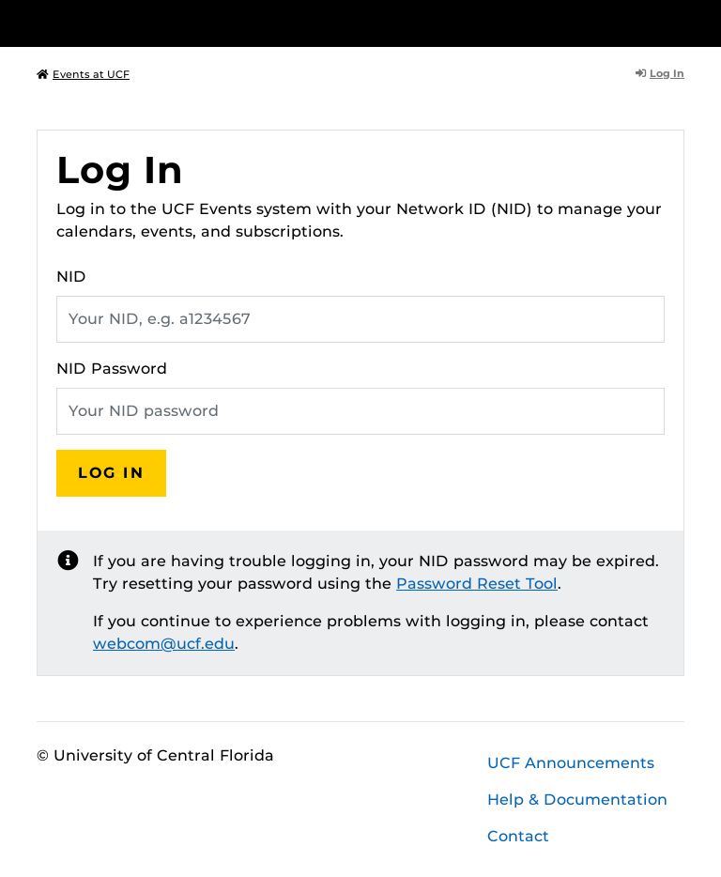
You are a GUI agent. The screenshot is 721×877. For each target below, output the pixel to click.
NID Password (111, 368)
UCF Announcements (570, 763)
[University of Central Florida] (161, 23)
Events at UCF (83, 74)
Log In (660, 73)
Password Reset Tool (477, 583)
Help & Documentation (577, 799)
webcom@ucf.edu (164, 644)
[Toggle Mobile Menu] (680, 22)
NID (71, 276)
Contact (518, 836)
